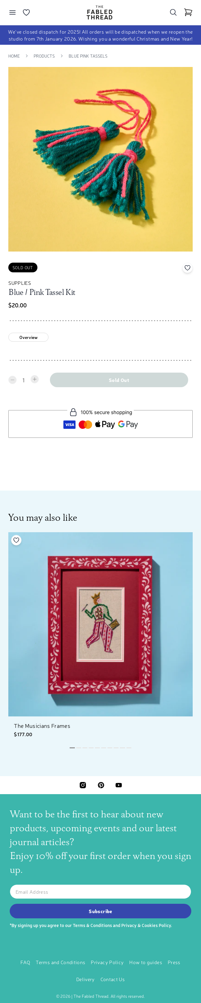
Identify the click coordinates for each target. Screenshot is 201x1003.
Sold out (119, 380)
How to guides (145, 962)
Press (174, 962)
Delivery (85, 979)
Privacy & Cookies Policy (146, 925)
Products (44, 56)
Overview (28, 337)
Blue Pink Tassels (88, 56)
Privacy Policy (107, 962)
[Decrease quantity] (12, 380)
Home (14, 56)
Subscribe (100, 911)
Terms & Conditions (92, 925)
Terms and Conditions (60, 962)
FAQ (25, 962)
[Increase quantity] (34, 379)
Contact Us (113, 979)
